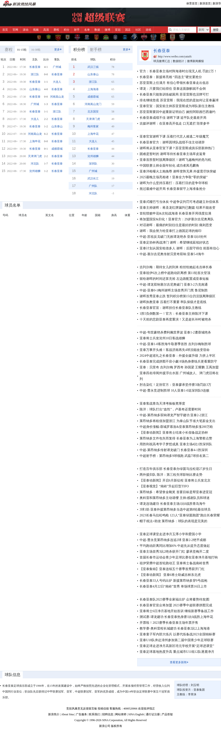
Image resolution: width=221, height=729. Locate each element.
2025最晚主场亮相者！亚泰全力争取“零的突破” (174, 177)
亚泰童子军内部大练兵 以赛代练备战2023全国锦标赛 (177, 634)
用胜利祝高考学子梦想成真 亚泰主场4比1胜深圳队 (176, 444)
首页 (5, 29)
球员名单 (12, 205)
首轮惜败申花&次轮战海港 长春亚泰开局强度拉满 (175, 213)
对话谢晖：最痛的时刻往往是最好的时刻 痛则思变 (176, 225)
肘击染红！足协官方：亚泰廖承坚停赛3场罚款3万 (175, 384)
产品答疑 (167, 714)
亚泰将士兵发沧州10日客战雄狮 (162, 338)
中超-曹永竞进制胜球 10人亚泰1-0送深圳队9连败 (174, 390)
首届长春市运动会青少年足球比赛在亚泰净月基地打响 (179, 557)
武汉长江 (93, 178)
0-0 (46, 74)
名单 (87, 29)
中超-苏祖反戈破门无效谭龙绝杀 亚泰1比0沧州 (173, 236)
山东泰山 (34, 89)
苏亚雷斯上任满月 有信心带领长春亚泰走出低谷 (174, 83)
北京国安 (93, 111)
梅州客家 (93, 126)
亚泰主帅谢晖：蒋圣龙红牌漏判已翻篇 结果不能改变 (177, 207)
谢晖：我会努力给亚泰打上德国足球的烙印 (170, 231)
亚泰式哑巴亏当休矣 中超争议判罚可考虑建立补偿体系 (179, 202)
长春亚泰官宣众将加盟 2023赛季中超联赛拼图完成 (176, 605)
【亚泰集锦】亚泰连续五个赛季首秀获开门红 (172, 569)
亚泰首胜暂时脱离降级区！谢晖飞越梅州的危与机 (175, 160)
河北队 (35, 163)
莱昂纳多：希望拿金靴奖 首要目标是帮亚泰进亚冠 (176, 492)
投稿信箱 (103, 708)
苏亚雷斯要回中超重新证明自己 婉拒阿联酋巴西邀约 (177, 112)
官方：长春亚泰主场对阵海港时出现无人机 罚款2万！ (178, 71)
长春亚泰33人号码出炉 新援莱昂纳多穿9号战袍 (173, 580)
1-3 (46, 104)
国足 (128, 29)
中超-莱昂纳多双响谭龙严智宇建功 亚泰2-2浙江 (174, 415)
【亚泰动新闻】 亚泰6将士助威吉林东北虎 (170, 575)
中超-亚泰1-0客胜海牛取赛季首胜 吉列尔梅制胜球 (175, 344)
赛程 (56, 29)
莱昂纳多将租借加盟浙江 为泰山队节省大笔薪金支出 (177, 421)
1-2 (46, 126)
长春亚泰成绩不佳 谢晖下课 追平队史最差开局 (173, 117)
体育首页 (192, 3)
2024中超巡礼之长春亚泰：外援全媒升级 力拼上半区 (177, 355)
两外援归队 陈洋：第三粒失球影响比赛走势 (171, 474)
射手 (77, 29)
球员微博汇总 (161, 61)
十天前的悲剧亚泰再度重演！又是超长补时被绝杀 (175, 319)
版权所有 (116, 726)
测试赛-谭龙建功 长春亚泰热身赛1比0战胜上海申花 (176, 617)
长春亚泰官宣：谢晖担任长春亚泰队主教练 (170, 308)
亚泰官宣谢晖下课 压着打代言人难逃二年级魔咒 (174, 136)
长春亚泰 (34, 67)
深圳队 (93, 163)
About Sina (67, 714)
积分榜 (79, 49)
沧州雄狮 (34, 171)
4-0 (46, 89)
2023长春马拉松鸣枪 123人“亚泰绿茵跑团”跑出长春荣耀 (180, 515)
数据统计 (178, 61)
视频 (36, 29)
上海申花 (34, 141)
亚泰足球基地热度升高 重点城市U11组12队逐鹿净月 (177, 651)
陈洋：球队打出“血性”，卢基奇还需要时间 (170, 409)
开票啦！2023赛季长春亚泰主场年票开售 (169, 622)
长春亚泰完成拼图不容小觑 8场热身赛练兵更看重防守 (178, 361)
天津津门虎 (35, 156)
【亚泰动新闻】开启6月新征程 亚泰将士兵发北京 (175, 480)
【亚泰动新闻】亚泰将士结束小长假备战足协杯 (174, 432)
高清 (46, 29)
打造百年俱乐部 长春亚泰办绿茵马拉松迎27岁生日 (176, 469)
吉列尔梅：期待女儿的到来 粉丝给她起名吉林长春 (176, 267)
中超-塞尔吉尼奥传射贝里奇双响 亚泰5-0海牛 (172, 254)
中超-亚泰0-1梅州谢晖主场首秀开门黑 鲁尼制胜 (174, 290)
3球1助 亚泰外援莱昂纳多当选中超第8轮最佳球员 (175, 509)
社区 (138, 29)
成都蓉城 (57, 148)
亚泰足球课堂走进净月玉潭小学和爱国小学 (170, 534)
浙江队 (35, 74)
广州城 (57, 67)
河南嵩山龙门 (58, 96)
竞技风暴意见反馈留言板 (81, 708)
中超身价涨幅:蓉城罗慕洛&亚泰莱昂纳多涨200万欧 (176, 427)
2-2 (46, 119)
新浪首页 (205, 3)
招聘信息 (107, 714)
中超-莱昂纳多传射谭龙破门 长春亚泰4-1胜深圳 (174, 450)
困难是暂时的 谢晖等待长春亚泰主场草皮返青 (173, 154)
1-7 (46, 163)
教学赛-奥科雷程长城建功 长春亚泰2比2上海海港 (175, 628)
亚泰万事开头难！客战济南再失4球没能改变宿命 (175, 350)
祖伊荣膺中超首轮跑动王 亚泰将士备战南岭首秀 (174, 563)
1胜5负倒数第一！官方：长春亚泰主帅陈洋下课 (174, 313)
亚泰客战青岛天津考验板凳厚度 (162, 403)
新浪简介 (53, 714)
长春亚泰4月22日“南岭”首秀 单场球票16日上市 (173, 586)
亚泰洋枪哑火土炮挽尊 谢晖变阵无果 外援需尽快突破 (178, 171)
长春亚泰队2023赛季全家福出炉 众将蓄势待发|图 (174, 599)
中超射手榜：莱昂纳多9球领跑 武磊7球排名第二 (174, 456)
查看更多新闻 (179, 662)
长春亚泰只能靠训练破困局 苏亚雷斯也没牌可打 (174, 94)
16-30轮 (35, 49)
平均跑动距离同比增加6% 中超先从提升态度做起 (175, 546)
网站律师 (120, 714)
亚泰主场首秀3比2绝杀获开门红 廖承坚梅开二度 (174, 551)
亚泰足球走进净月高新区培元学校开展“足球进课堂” (177, 646)
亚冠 (118, 29)
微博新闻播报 (195, 61)
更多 (58, 49)
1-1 (46, 81)
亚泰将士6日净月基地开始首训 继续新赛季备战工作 (177, 611)
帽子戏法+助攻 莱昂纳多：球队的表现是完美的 (173, 521)
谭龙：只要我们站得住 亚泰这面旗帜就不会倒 (173, 88)
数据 (97, 29)
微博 (107, 29)
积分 (66, 29)
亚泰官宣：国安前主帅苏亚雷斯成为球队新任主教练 (177, 106)
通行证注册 (153, 714)
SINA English (136, 714)
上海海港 (93, 89)
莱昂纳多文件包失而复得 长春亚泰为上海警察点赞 (176, 438)
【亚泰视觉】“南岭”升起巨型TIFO (164, 486)
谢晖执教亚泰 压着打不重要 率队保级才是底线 (173, 302)
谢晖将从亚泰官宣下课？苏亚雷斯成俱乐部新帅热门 (177, 148)
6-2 (46, 133)
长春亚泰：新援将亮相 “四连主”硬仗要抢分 (171, 77)
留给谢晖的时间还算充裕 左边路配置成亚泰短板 (174, 278)
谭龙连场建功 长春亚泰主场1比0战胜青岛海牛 (173, 503)
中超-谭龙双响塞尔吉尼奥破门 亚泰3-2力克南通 (174, 284)
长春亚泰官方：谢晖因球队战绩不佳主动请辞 (172, 142)
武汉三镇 (93, 67)
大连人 (57, 81)
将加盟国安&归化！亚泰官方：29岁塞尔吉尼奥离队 (177, 219)
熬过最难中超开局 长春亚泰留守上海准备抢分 (173, 189)
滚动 (25, 29)
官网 (15, 29)
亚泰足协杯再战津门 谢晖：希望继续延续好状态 (174, 242)
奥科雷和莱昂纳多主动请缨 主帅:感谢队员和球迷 (175, 498)
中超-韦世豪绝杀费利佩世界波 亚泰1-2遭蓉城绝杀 (175, 332)
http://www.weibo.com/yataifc (175, 56)
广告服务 (81, 714)
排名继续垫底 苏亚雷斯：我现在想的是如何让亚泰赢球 (179, 100)
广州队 (93, 186)
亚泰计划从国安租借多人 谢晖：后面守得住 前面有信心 (179, 248)
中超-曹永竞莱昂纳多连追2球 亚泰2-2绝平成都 (173, 540)
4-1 (46, 67)
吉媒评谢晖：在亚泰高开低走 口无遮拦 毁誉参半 (175, 123)
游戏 (148, 29)
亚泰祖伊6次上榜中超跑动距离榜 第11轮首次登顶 (175, 273)
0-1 (46, 148)
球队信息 (12, 675)
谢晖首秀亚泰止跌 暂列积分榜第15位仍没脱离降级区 (177, 296)
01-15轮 (22, 49)
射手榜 (96, 49)
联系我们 (94, 714)
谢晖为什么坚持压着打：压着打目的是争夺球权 (174, 183)
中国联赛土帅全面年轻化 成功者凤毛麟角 (169, 165)
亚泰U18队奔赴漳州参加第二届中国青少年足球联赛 (177, 640)
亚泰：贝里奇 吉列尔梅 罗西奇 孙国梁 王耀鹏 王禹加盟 (179, 367)
